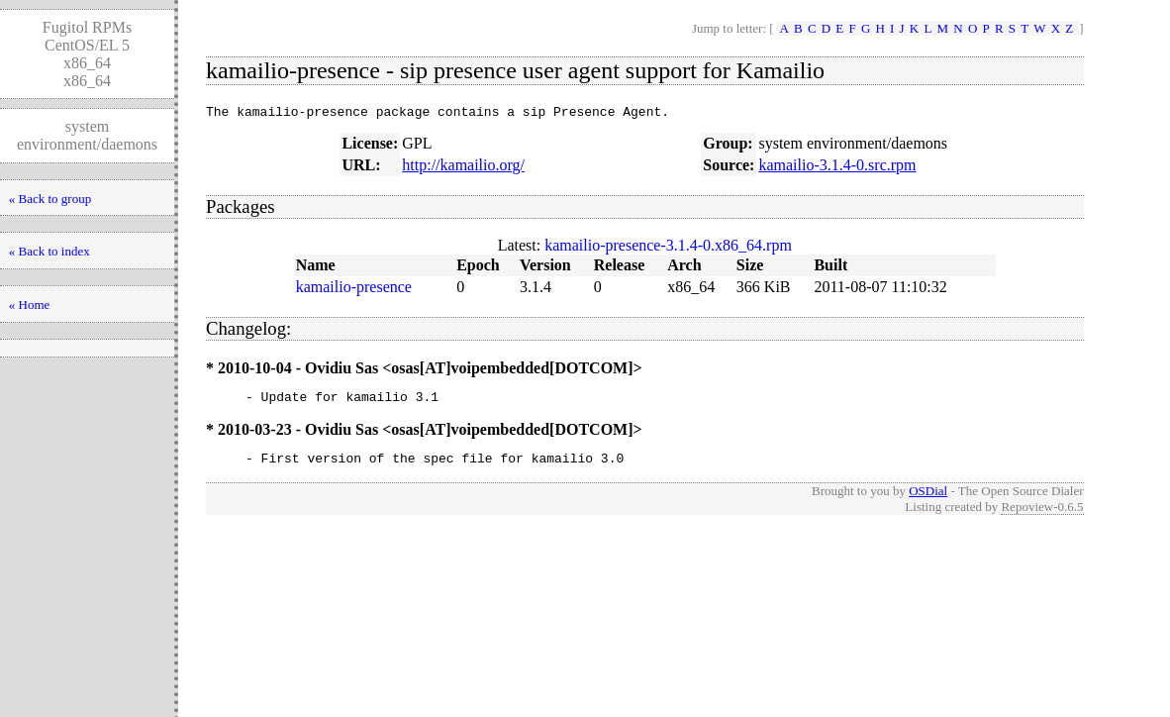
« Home (29, 304)
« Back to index (49, 251)
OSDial (928, 499)
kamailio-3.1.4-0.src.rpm (837, 167)
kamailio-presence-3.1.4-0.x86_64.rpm (668, 248)
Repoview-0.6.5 (1042, 515)
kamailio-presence (354, 289)
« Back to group (50, 198)
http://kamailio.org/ (463, 167)
